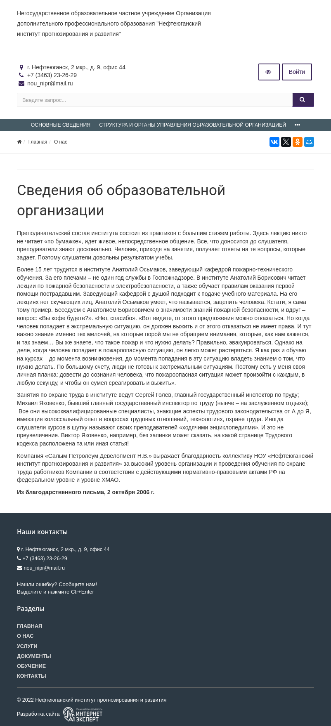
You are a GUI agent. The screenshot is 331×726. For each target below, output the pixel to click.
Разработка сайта (59, 714)
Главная (37, 142)
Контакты (31, 676)
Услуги (27, 646)
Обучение (31, 666)
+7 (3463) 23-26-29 (52, 75)
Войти (297, 71)
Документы (34, 656)
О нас (60, 142)
